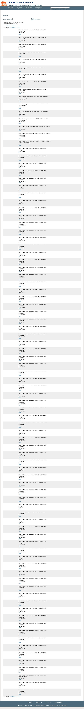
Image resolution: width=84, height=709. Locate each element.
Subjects (38, 8)
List (17, 25)
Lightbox (8, 25)
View (20, 34)
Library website (39, 705)
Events (29, 8)
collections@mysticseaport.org (58, 705)
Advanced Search (63, 8)
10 (18, 27)
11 (19, 27)
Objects (19, 8)
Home (10, 8)
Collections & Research (21, 2)
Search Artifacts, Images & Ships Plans (25, 5)
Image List (13, 25)
